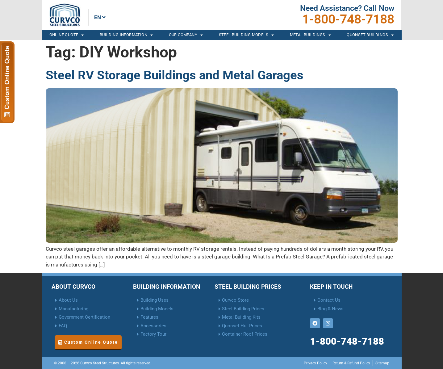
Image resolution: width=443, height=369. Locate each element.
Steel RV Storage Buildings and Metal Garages (174, 75)
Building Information (126, 35)
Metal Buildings (310, 35)
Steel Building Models (246, 35)
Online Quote (66, 35)
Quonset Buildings (370, 35)
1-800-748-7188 (348, 19)
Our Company (186, 35)
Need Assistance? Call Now (347, 8)
